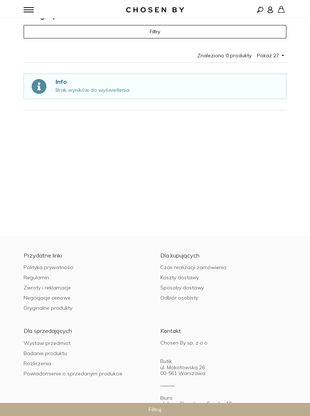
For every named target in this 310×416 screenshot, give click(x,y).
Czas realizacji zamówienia (193, 267)
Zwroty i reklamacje (47, 287)
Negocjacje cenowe (47, 298)
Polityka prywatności (48, 267)
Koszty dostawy (179, 277)
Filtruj (155, 409)
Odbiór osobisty (179, 298)
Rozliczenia (37, 363)
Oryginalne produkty (48, 308)
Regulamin (36, 277)
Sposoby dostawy (182, 287)
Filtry (155, 31)
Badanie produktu (45, 353)
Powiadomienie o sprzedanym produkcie (73, 373)
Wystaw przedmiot (47, 343)
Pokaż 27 (270, 55)
